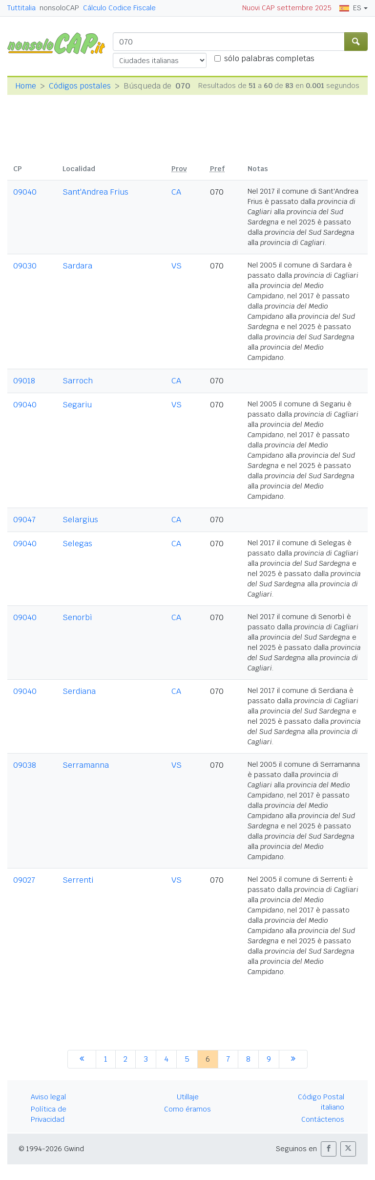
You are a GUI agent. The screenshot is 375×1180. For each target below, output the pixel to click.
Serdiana (79, 691)
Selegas (77, 543)
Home (25, 86)
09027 (24, 880)
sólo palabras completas (269, 58)
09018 (24, 381)
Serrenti (77, 880)
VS (176, 266)
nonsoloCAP (59, 7)
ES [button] (350, 7)
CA (176, 192)
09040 (25, 192)
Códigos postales (80, 86)
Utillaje (188, 1096)
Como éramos (187, 1109)
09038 (24, 765)
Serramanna (85, 765)
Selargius (80, 519)
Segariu (77, 405)
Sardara (77, 266)
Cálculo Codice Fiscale (119, 7)
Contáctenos (322, 1119)
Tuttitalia (21, 7)
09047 (24, 519)
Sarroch (77, 381)
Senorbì (77, 617)
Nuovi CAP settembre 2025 (287, 7)
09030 (25, 266)
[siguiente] (293, 1059)
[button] (328, 1149)
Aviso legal (48, 1096)
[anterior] (81, 1059)
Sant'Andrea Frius (95, 192)
